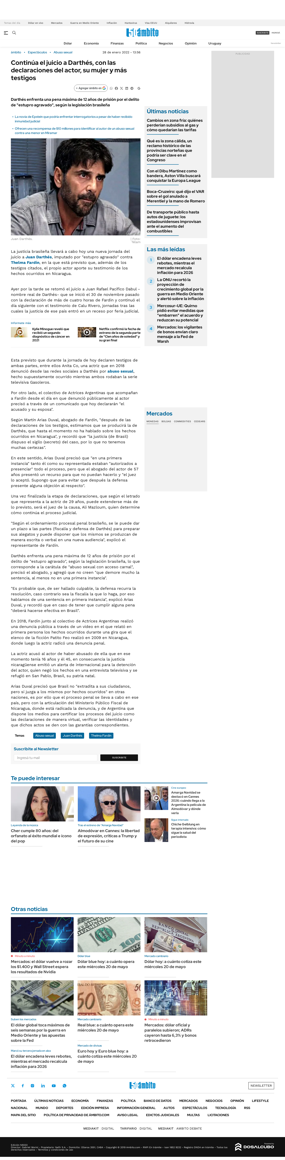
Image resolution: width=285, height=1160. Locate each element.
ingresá (276, 33)
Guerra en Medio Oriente (84, 23)
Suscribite (119, 757)
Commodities (182, 421)
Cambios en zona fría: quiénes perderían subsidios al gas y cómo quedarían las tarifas (175, 125)
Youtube (54, 1085)
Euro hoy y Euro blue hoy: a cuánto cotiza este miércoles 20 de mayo (107, 1056)
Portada (18, 1101)
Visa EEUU (151, 23)
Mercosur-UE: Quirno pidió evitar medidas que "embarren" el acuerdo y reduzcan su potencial (180, 313)
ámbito (16, 52)
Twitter (13, 1085)
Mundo (42, 1108)
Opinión (191, 43)
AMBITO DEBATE (180, 1128)
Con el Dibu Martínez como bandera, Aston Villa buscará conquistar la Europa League (174, 175)
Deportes (64, 1108)
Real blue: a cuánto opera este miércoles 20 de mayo (106, 1027)
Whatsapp (64, 1085)
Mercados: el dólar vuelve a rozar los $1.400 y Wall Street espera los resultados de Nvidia (41, 966)
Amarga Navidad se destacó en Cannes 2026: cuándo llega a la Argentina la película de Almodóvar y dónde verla (188, 802)
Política (141, 43)
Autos (169, 1108)
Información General (136, 1108)
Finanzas (117, 43)
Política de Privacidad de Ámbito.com (76, 1115)
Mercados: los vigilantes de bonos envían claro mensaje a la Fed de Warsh (179, 334)
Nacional (19, 1108)
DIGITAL (98, 1128)
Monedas (152, 421)
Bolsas (166, 421)
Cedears (199, 421)
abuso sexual (120, 371)
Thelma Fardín (25, 262)
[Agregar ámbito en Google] (91, 88)
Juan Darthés (39, 257)
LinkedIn (43, 1085)
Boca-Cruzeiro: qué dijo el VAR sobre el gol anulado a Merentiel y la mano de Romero (176, 196)
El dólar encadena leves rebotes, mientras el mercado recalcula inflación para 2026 (179, 265)
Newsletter (276, 43)
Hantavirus (131, 23)
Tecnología (225, 1108)
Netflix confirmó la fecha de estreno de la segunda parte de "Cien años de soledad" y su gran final (120, 335)
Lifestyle (260, 1101)
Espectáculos (37, 52)
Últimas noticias (49, 1101)
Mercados (56, 23)
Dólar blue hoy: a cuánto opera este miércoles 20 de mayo (106, 964)
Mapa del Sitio (23, 1115)
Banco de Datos (157, 1101)
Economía (91, 43)
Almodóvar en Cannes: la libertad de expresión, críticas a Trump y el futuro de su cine (109, 836)
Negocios (166, 43)
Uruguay (214, 43)
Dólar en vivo (35, 23)
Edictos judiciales (162, 1115)
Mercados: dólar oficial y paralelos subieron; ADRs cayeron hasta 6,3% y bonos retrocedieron (170, 1032)
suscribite (262, 33)
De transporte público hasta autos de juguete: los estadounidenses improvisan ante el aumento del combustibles (174, 222)
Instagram (32, 1085)
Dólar (68, 43)
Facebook (23, 1085)
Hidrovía (189, 23)
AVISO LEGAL (127, 1115)
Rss (247, 1108)
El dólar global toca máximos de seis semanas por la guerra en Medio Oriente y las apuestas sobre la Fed (40, 1032)
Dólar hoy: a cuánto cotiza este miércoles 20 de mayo (172, 964)
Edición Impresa (95, 1108)
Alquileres (171, 23)
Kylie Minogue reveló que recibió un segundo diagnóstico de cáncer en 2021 (50, 335)
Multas (193, 1115)
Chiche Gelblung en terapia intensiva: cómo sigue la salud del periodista (188, 830)
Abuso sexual (63, 52)
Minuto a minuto (25, 956)
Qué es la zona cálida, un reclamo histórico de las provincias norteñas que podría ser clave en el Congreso (169, 150)
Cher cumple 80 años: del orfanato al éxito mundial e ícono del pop (41, 836)
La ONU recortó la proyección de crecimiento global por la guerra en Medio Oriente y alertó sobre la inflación (180, 289)
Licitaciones (218, 1115)
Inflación (112, 23)
